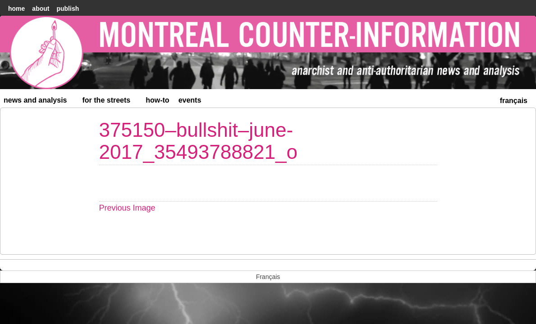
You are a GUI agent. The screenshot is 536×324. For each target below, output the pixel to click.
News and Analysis (39, 102)
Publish (67, 8)
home (16, 8)
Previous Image (127, 207)
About (40, 8)
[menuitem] (513, 100)
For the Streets (110, 102)
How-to (157, 100)
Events (190, 100)
